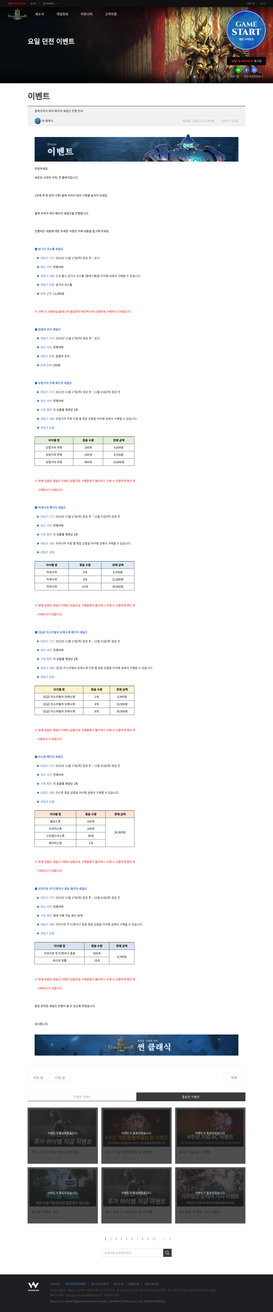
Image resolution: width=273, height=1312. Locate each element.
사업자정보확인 (112, 1295)
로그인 (263, 3)
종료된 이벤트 (191, 1097)
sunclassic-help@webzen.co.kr (84, 1295)
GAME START (246, 30)
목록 (234, 1077)
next (212, 77)
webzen (16, 3)
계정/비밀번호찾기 (253, 76)
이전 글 (38, 1077)
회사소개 (118, 1284)
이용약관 (55, 1284)
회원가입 (251, 3)
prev (188, 77)
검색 (167, 1253)
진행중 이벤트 (82, 1097)
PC (35, 3)
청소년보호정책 (99, 1284)
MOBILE (50, 3)
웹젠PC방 (133, 1284)
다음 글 (60, 1077)
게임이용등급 (151, 1284)
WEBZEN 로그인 (246, 61)
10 (154, 1238)
